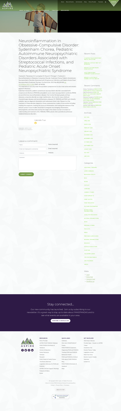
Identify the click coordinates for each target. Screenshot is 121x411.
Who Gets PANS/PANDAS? (69, 343)
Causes (63, 345)
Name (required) (53, 149)
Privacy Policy (59, 385)
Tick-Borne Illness (89, 254)
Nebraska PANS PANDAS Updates (92, 102)
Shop (63, 368)
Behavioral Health (89, 174)
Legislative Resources (90, 215)
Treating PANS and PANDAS (69, 352)
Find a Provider (44, 341)
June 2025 (86, 156)
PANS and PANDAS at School (70, 357)
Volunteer (86, 359)
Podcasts (87, 229)
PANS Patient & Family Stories (48, 359)
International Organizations (88, 210)
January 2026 (88, 131)
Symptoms (87, 250)
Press (85, 232)
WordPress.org (90, 281)
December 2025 (88, 135)
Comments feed (90, 279)
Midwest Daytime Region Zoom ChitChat (91, 68)
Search (98, 43)
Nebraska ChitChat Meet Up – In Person (92, 63)
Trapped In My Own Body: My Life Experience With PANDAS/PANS (92, 99)
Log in (88, 274)
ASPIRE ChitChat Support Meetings (49, 368)
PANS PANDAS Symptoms (69, 348)
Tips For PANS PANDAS (90, 257)
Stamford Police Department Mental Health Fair (92, 58)
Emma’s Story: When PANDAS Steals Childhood (92, 89)
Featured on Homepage (91, 206)
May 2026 (86, 117)
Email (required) (52, 153)
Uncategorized (88, 261)
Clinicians (87, 188)
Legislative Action (88, 352)
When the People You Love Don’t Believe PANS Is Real (92, 94)
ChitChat (87, 185)
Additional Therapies (90, 167)
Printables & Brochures (91, 236)
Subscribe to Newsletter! (60, 320)
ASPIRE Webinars (89, 171)
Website (50, 157)
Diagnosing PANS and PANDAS (70, 350)
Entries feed (89, 277)
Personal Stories (89, 225)
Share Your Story (88, 354)
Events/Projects (89, 196)
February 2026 (88, 128)
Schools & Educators (90, 246)
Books (86, 181)
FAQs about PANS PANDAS (69, 359)
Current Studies (89, 192)
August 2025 (88, 149)
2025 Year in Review (89, 341)
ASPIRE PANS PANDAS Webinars (49, 343)
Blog (25, 134)
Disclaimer (66, 385)
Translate (100, 2)
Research (29, 134)
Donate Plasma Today (90, 350)
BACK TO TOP (60, 390)
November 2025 (88, 138)
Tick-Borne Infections (45, 361)
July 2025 (86, 152)
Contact (53, 385)
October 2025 (88, 142)
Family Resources (89, 203)
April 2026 (87, 121)
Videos (86, 264)
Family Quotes (88, 199)
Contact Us (87, 361)
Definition (64, 341)
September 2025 (88, 145)
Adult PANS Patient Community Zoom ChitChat (92, 73)
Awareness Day (88, 348)
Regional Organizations (91, 239)
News (85, 222)
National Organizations (91, 218)
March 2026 (87, 124)
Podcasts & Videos (45, 371)
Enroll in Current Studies (90, 357)
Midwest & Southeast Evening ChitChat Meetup (91, 78)
